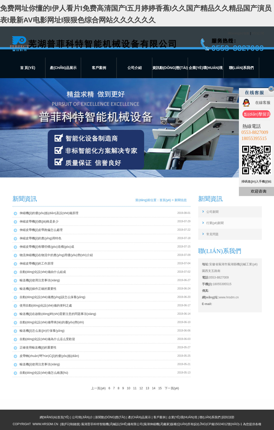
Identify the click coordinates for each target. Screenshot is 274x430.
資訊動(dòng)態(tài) (170, 68)
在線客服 (262, 102)
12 (141, 388)
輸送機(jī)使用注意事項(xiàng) (40, 280)
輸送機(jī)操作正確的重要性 (38, 288)
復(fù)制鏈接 (70, 424)
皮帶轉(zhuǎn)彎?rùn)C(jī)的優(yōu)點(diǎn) (49, 356)
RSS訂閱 (258, 33)
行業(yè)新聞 (215, 223)
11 (134, 388)
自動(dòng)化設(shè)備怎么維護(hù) (44, 372)
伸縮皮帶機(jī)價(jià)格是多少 (39, 221)
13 (147, 388)
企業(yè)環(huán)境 (206, 68)
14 (153, 388)
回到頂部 (228, 417)
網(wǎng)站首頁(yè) (54, 417)
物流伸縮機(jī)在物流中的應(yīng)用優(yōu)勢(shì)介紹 (56, 255)
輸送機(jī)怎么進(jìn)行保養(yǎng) (42, 330)
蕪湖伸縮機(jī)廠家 (156, 424)
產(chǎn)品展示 (63, 68)
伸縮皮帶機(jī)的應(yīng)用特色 (41, 238)
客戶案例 (99, 68)
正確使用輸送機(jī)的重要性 (38, 347)
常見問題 (212, 234)
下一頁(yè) (172, 388)
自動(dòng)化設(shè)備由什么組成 (43, 272)
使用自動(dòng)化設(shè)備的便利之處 (46, 305)
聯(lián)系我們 (241, 68)
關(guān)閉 (271, 89)
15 (160, 388)
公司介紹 (134, 68)
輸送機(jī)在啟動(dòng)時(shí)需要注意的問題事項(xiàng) (58, 314)
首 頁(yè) (27, 68)
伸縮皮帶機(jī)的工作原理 (37, 263)
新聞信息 (181, 200)
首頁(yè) (165, 200)
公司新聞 (212, 212)
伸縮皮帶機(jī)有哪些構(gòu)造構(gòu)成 (47, 246)
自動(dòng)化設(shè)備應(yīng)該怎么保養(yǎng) (52, 297)
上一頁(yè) (98, 388)
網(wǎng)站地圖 (238, 33)
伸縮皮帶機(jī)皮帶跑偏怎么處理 (41, 230)
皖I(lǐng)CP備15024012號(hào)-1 (218, 424)
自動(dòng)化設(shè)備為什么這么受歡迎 (47, 339)
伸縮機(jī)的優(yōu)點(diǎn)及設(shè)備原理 (49, 213)
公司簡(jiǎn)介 (82, 417)
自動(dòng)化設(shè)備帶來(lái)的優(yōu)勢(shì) (52, 322)
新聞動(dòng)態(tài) (110, 417)
